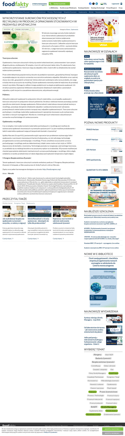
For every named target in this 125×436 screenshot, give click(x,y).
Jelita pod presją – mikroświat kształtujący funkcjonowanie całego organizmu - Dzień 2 (93, 340)
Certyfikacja (95, 366)
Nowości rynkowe (96, 384)
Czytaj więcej (7, 238)
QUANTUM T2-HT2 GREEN (97, 170)
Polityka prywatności (80, 426)
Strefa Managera (113, 12)
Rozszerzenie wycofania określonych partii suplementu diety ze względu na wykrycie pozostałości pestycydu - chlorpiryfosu (93, 77)
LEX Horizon (91, 150)
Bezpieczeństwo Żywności (21, 12)
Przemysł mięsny (113, 395)
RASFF (94, 407)
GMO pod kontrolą (93, 160)
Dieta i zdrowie (109, 366)
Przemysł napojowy (112, 399)
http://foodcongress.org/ (51, 169)
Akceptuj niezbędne (112, 433)
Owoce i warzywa (97, 388)
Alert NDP (109, 355)
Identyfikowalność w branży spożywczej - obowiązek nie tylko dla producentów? (38, 221)
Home (8, 12)
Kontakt (95, 426)
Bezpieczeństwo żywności (103, 362)
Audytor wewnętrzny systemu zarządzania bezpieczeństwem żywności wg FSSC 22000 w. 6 (100, 223)
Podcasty (92, 392)
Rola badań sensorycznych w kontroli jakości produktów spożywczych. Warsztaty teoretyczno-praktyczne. (103, 216)
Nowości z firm (100, 12)
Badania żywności (103, 358)
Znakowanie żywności (112, 414)
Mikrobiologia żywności (110, 381)
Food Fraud (113, 373)
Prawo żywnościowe (108, 392)
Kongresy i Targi (19, 203)
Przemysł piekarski (96, 403)
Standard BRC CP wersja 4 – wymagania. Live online (101, 243)
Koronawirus (93, 381)
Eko (112, 369)
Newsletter (118, 426)
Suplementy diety (95, 411)
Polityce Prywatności (50, 432)
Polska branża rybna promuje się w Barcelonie (93, 92)
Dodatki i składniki (100, 369)
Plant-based (111, 388)
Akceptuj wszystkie (112, 429)
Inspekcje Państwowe (95, 377)
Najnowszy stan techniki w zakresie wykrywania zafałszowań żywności (63, 221)
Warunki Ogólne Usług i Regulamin (56, 426)
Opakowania (83, 12)
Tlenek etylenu (111, 411)
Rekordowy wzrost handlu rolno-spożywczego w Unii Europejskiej (94, 61)
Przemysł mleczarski (94, 399)
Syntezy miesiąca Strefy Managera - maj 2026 (93, 319)
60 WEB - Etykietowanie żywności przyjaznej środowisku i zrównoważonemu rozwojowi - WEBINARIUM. (99, 230)
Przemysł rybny (111, 403)
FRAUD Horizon (92, 129)
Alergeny (97, 354)
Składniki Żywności (70, 12)
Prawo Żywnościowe (38, 12)
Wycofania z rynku (93, 414)
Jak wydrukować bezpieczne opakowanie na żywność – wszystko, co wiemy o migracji (14, 221)
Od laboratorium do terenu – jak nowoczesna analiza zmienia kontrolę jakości (94, 329)
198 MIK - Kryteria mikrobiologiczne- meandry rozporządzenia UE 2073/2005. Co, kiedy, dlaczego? (101, 238)
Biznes (91, 12)
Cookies (106, 426)
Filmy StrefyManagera (97, 373)
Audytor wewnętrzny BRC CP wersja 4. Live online (101, 248)
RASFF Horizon (92, 140)
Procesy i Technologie (55, 12)
